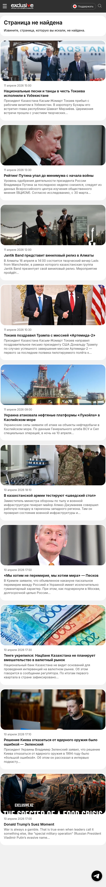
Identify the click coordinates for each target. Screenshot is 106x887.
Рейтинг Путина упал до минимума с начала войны (49, 175)
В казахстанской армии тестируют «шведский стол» (50, 495)
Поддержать (83, 6)
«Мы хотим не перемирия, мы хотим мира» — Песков (51, 575)
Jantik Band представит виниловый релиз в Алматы (49, 255)
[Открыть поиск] (100, 6)
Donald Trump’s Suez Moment (29, 824)
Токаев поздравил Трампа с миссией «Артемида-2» (49, 335)
